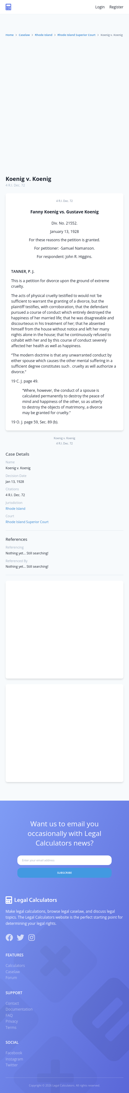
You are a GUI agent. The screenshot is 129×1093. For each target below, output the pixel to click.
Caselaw (24, 35)
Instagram (14, 1059)
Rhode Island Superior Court (76, 35)
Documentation (19, 1009)
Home (10, 35)
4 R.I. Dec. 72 (15, 185)
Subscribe (64, 873)
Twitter (12, 1065)
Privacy (12, 1021)
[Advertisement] (64, 104)
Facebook (14, 1053)
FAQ (9, 1015)
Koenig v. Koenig (28, 178)
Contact (12, 1003)
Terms (11, 1027)
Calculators (15, 965)
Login (100, 7)
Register (116, 7)
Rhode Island (43, 35)
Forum (11, 977)
